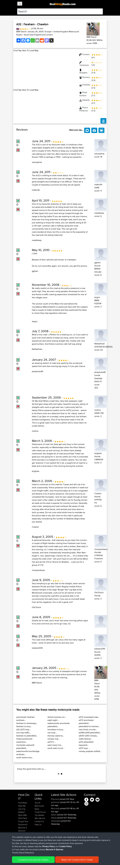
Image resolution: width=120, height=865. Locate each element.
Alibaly (54, 830)
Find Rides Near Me (22, 817)
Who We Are (40, 831)
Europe (48, 31)
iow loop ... (52, 732)
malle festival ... (86, 738)
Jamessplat (56, 833)
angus (34, 321)
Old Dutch (36, 607)
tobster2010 (37, 647)
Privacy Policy (53, 859)
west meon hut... (55, 745)
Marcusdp (55, 821)
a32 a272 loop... (23, 729)
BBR (68, 812)
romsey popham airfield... (90, 751)
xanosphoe (37, 162)
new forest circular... (88, 729)
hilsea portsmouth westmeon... (24, 740)
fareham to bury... (24, 726)
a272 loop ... (84, 748)
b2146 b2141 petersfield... (90, 732)
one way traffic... (23, 732)
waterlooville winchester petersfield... (59, 725)
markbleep (37, 240)
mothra (35, 431)
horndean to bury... (56, 729)
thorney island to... (56, 735)
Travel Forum (40, 825)
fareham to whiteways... (27, 723)
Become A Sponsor (22, 842)
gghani (35, 271)
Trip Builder (39, 828)
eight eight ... (53, 720)
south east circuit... (56, 748)
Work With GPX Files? (22, 830)
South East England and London (38, 34)
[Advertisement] (44, 70)
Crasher (35, 526)
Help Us (38, 837)
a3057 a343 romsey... (88, 735)
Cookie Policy (66, 859)
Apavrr (54, 827)
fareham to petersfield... (27, 735)
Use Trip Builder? (21, 823)
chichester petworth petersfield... (25, 747)
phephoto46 (37, 371)
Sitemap (42, 859)
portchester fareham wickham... (25, 719)
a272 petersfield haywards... (86, 743)
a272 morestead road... (89, 717)
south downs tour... (24, 757)
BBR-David (21, 31)
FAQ (20, 846)
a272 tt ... (52, 741)
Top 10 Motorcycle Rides (39, 818)
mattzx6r (36, 189)
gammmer (55, 815)
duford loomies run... (57, 717)
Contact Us (39, 834)
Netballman (37, 349)
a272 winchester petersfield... (86, 722)
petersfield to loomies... (89, 726)
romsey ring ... (54, 738)
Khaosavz (55, 812)
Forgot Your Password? (23, 836)
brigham (35, 471)
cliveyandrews (38, 570)
